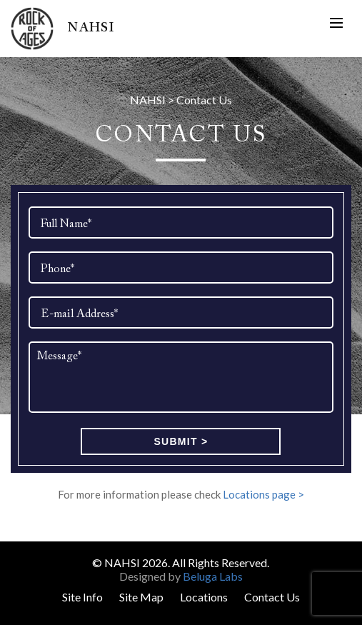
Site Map (141, 597)
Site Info (82, 597)
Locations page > (263, 494)
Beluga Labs (213, 576)
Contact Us (272, 597)
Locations (204, 597)
